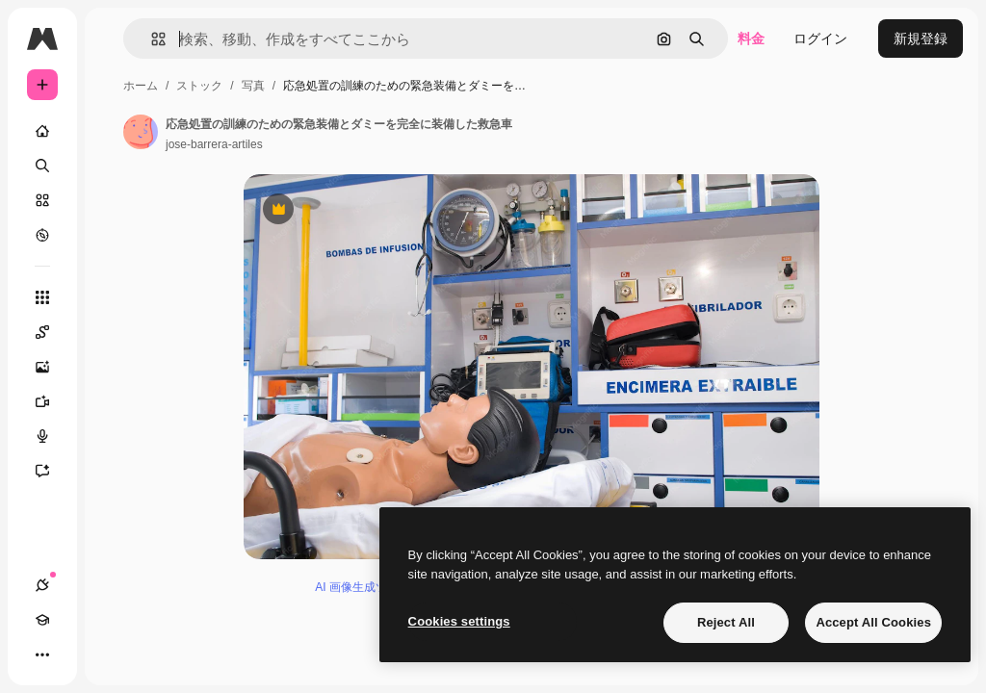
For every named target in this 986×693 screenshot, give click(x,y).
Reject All (726, 622)
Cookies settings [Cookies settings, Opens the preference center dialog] (459, 621)
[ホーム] (42, 131)
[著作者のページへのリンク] (140, 132)
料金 (751, 38)
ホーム (140, 85)
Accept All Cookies (873, 622)
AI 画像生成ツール (362, 587)
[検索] (42, 165)
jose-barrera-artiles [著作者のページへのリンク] (214, 144)
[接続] (42, 585)
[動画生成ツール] (52, 401)
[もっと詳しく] (42, 234)
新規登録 (920, 38)
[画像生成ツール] (52, 366)
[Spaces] (52, 332)
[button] (150, 39)
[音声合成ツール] (52, 436)
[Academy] (42, 619)
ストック (199, 85)
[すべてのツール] (42, 297)
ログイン (820, 38)
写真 (253, 85)
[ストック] (42, 200)
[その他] (42, 654)
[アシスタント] (52, 470)
